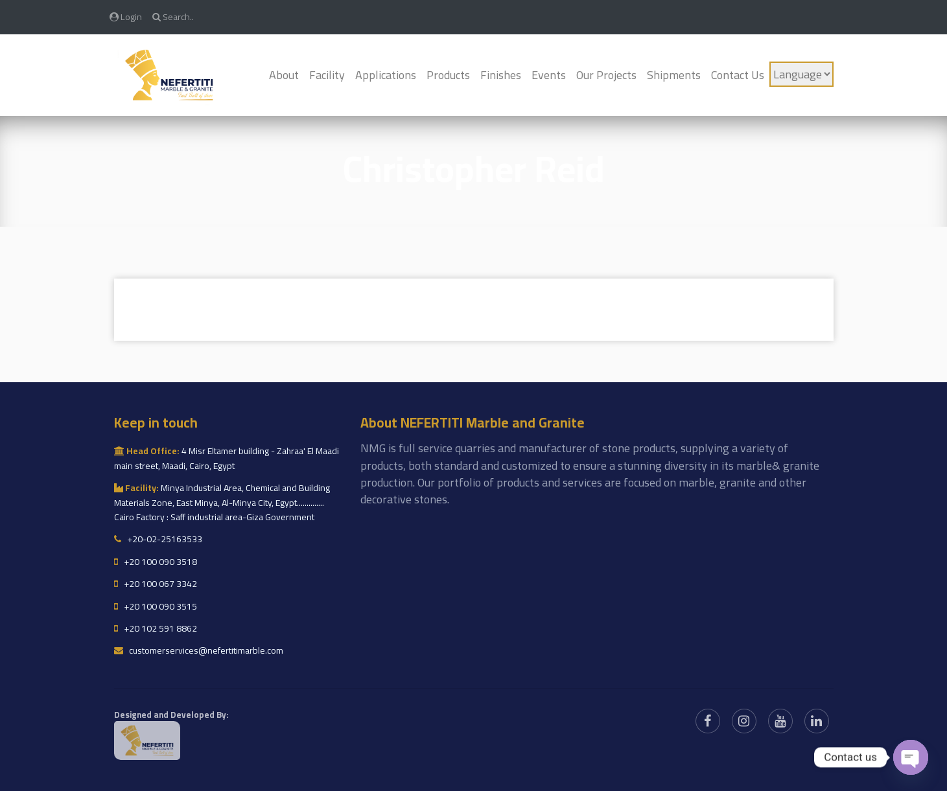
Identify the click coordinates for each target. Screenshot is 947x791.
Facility (327, 75)
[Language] (801, 74)
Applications (385, 75)
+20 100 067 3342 (155, 583)
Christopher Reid (474, 169)
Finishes (500, 75)
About (284, 75)
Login (126, 16)
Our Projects (606, 75)
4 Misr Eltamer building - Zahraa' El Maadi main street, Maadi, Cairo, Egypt (226, 458)
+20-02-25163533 (158, 539)
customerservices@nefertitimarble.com (198, 650)
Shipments (674, 75)
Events (549, 75)
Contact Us (737, 75)
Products (448, 75)
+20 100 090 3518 (155, 561)
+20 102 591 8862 (155, 628)
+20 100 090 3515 (155, 606)
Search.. (173, 16)
